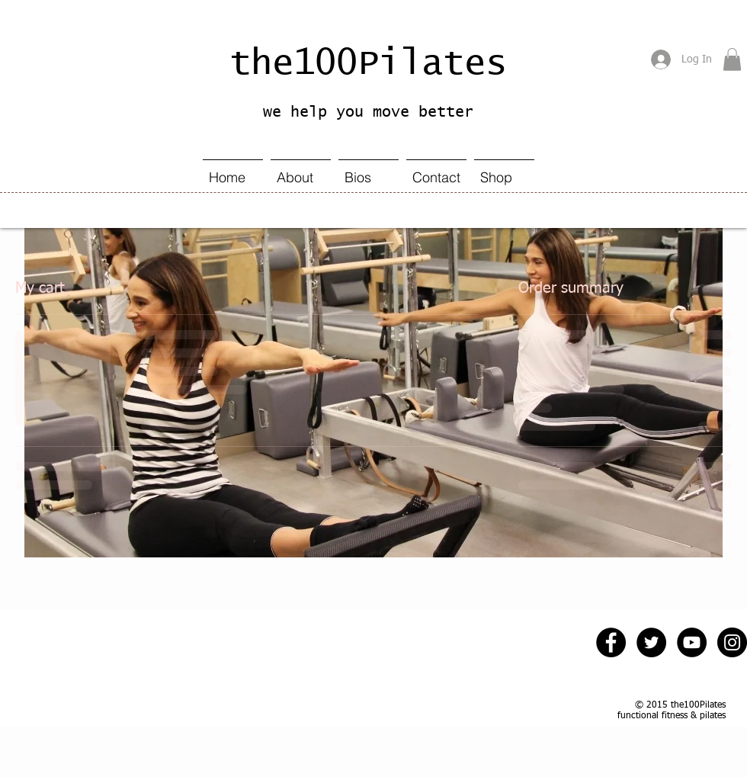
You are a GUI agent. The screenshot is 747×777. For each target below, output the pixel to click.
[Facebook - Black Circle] (611, 642)
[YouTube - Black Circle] (692, 642)
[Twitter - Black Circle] (651, 642)
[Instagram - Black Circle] (732, 642)
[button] (732, 59)
